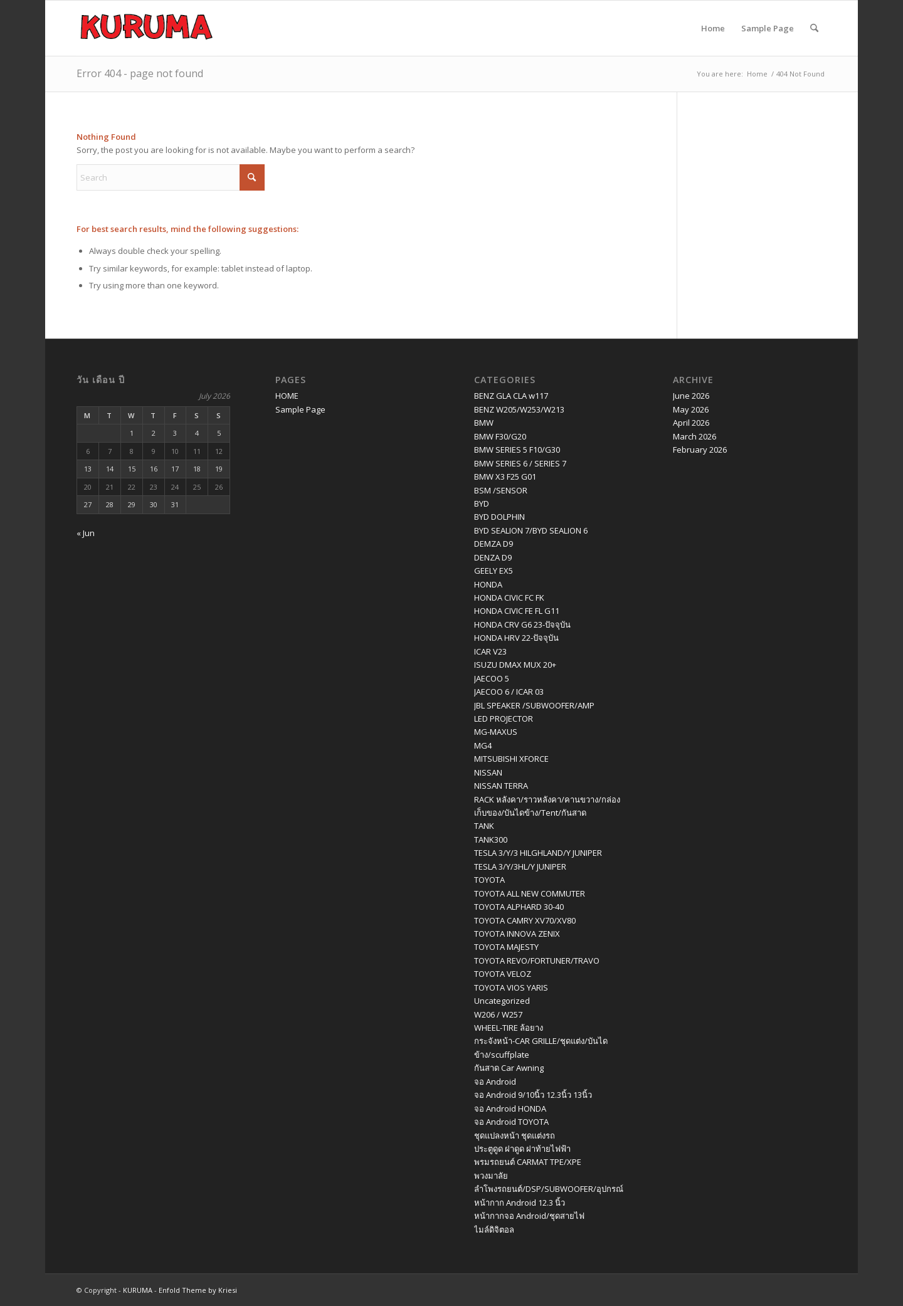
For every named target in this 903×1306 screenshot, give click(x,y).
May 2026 (691, 409)
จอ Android (495, 1081)
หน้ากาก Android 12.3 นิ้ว (519, 1202)
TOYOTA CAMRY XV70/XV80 (525, 920)
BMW (484, 422)
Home (713, 28)
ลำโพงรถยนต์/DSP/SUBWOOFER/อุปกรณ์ (548, 1188)
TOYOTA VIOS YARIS (511, 987)
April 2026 (691, 422)
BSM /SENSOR (500, 490)
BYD (481, 503)
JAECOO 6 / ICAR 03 (509, 691)
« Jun (86, 533)
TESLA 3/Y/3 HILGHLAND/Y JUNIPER (538, 852)
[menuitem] (814, 28)
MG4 (483, 745)
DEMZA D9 (493, 543)
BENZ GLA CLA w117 (511, 395)
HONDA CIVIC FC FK (509, 597)
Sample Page (767, 28)
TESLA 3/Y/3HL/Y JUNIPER (520, 866)
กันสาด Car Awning (509, 1067)
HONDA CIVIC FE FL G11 (516, 610)
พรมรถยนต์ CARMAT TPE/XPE (527, 1161)
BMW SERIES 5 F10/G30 (517, 449)
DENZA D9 (493, 557)
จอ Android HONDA (510, 1108)
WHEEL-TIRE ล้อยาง (508, 1027)
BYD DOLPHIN (499, 516)
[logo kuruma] (147, 28)
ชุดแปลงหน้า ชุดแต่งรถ (514, 1135)
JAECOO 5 (491, 678)
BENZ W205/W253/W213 (519, 409)
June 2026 (691, 395)
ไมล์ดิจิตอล (494, 1229)
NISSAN (488, 772)
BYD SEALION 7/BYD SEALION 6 (531, 530)
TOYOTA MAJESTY (506, 946)
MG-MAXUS (495, 731)
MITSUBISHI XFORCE (511, 758)
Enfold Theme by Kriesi (198, 1290)
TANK (484, 825)
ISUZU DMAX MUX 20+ (515, 664)
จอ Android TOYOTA (511, 1121)
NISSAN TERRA (501, 785)
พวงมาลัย (491, 1175)
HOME (286, 395)
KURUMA (137, 1290)
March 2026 (694, 436)
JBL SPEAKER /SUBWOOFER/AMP (534, 705)
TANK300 (490, 839)
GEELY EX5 (493, 570)
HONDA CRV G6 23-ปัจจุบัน (522, 624)
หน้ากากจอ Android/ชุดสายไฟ (529, 1215)
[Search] (814, 28)
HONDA (488, 584)
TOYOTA (489, 879)
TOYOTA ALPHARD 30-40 (519, 906)
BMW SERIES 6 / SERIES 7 (520, 463)
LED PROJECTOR (503, 718)
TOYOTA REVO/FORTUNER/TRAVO (536, 960)
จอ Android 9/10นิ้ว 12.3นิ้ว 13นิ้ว (533, 1094)
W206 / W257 (498, 1014)
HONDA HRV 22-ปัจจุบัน (516, 637)
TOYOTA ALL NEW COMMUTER (529, 893)
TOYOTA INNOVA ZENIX (517, 933)
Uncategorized (502, 1000)
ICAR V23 (490, 651)
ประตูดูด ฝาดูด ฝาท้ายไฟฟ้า (522, 1148)
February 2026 (700, 449)
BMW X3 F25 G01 (505, 476)
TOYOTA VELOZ (502, 973)
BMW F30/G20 (500, 436)
